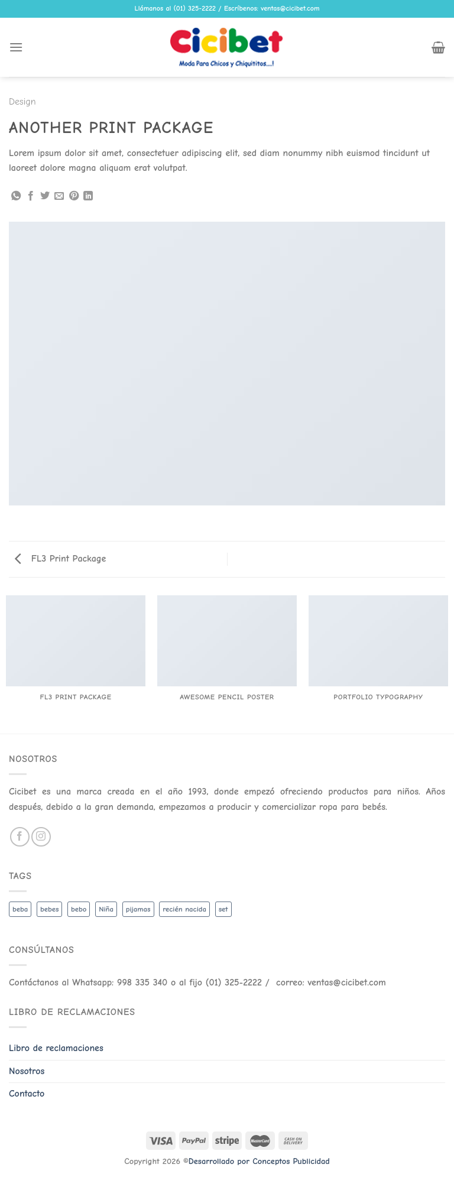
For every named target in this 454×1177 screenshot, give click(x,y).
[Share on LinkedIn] (88, 196)
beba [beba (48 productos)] (20, 908)
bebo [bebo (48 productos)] (78, 908)
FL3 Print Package (60, 558)
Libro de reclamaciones (56, 1048)
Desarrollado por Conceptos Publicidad (259, 1161)
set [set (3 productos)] (223, 908)
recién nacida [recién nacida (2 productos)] (184, 908)
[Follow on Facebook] (20, 837)
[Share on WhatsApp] (16, 196)
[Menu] (16, 47)
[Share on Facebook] (30, 196)
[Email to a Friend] (59, 196)
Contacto (26, 1093)
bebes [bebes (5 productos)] (49, 908)
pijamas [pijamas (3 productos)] (138, 908)
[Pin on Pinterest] (74, 196)
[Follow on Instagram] (41, 837)
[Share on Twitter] (45, 196)
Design (22, 101)
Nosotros (26, 1071)
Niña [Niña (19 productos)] (106, 908)
